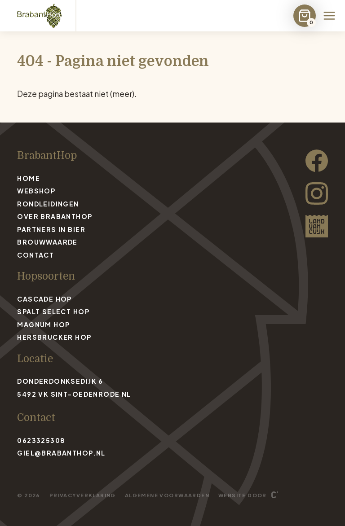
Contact (35, 255)
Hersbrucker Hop (54, 337)
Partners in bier (51, 229)
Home (28, 178)
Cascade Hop (44, 299)
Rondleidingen (48, 204)
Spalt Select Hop (53, 311)
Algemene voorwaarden (167, 495)
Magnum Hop (43, 324)
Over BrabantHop (54, 216)
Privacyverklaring (82, 495)
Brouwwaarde (47, 242)
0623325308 (41, 440)
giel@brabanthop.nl (61, 453)
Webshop (36, 191)
